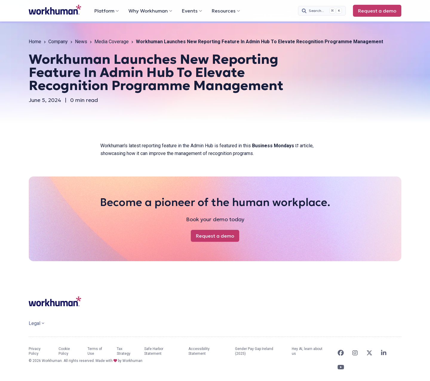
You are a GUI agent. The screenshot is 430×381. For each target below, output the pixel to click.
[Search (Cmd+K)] (322, 11)
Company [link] (58, 41)
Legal (36, 323)
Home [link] (35, 41)
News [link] (81, 41)
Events (192, 11)
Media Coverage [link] (111, 41)
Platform (106, 11)
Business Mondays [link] (275, 145)
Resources (226, 11)
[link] (55, 10)
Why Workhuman (150, 11)
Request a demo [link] (379, 12)
